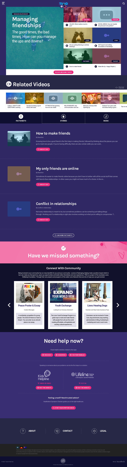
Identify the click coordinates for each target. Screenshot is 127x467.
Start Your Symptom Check (64, 408)
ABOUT (32, 431)
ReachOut (47, 355)
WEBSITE (45, 388)
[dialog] (123, 463)
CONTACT (67, 431)
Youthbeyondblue (78, 355)
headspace (61, 355)
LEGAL (103, 431)
